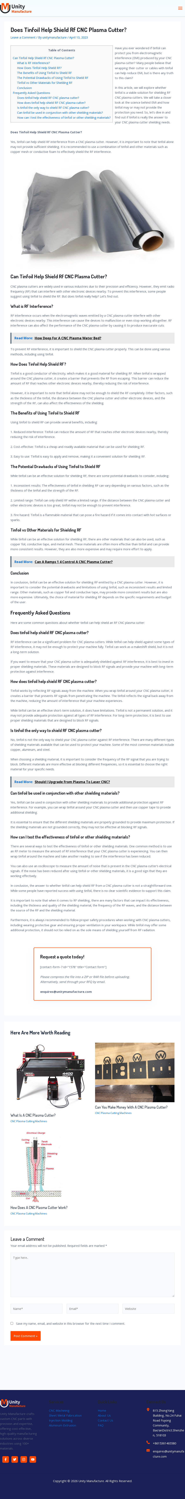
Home (102, 1410)
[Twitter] (14, 1459)
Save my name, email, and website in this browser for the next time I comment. (70, 1323)
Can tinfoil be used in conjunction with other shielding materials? (60, 113)
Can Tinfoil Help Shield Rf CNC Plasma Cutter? (43, 58)
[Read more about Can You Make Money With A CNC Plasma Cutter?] (134, 1072)
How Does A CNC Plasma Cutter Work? (39, 1207)
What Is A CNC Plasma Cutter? (33, 1115)
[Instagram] (23, 1459)
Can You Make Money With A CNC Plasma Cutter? (131, 1107)
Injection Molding (61, 1420)
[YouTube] (32, 1459)
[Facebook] (5, 1459)
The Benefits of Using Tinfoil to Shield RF (44, 73)
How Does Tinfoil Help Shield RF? (39, 68)
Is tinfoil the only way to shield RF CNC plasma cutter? (53, 108)
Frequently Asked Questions (31, 93)
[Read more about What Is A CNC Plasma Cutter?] (50, 1076)
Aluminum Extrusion (62, 1425)
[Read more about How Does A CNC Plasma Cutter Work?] (36, 1167)
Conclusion (24, 88)
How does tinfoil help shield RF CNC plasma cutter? (51, 103)
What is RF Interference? (33, 63)
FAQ (101, 1425)
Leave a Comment (23, 37)
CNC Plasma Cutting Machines (29, 1121)
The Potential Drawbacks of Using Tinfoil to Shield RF (52, 78)
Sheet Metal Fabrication (65, 1415)
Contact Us (105, 1420)
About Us (104, 1415)
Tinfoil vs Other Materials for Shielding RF (44, 83)
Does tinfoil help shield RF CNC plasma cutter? (48, 98)
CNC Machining (59, 1410)
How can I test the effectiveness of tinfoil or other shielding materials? (64, 117)
